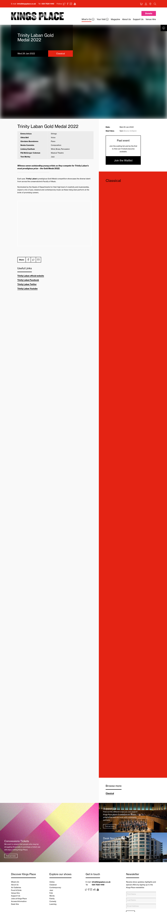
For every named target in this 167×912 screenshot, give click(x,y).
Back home (37, 16)
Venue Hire (15, 893)
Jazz (51, 890)
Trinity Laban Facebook (28, 280)
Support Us (15, 896)
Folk (51, 893)
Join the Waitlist (123, 160)
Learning (52, 904)
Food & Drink (16, 890)
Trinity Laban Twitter (27, 284)
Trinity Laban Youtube (27, 288)
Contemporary (55, 887)
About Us (14, 885)
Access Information (19, 901)
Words (52, 896)
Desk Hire (15, 904)
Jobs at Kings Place (19, 898)
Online (52, 882)
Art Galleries (16, 887)
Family (52, 898)
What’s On (15, 882)
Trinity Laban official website (30, 276)
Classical (113, 180)
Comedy (52, 901)
